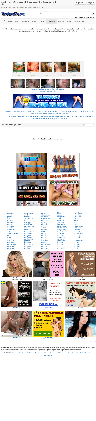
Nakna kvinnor (25, 116)
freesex (9, 228)
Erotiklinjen (30, 353)
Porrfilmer (86, 116)
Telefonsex (28, 111)
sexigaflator (78, 215)
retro (26, 228)
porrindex (44, 246)
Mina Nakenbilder (73, 111)
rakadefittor (45, 224)
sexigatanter (61, 230)
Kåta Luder (10, 116)
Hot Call (57, 353)
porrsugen (10, 241)
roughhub (44, 220)
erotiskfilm (28, 224)
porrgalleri (28, 233)
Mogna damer (54, 118)
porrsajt (9, 239)
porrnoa (60, 231)
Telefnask (64, 353)
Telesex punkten (48, 355)
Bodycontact (65, 113)
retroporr (27, 230)
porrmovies (78, 231)
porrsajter (60, 233)
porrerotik (44, 241)
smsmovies (11, 230)
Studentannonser (35, 116)
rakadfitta (44, 230)
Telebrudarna (21, 111)
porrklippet (77, 248)
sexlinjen (60, 222)
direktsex (10, 220)
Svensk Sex (78, 116)
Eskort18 (58, 113)
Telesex (35, 111)
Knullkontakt (51, 116)
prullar (43, 213)
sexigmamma (62, 228)
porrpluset (61, 241)
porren (43, 243)
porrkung (77, 244)
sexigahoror (78, 213)
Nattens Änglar (79, 353)
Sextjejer (39, 113)
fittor (8, 218)
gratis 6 (9, 217)
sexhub (76, 222)
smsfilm (27, 215)
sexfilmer (77, 230)
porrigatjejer (28, 244)
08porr (59, 213)
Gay (81, 17)
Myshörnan (45, 353)
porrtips (43, 226)
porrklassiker (78, 233)
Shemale (89, 17)
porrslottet (44, 248)
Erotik (57, 116)
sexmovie (60, 220)
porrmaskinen (79, 241)
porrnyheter (61, 248)
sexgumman (78, 226)
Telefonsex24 (55, 111)
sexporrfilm (61, 237)
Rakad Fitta (70, 116)
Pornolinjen (22, 353)
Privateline (88, 353)
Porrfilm (43, 231)
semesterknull (29, 226)
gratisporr (10, 213)
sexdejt (9, 237)
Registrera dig (80, 3)
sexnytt (59, 218)
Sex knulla (61, 224)
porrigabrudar (12, 244)
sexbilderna (28, 213)
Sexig (76, 220)
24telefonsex (29, 218)
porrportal (60, 239)
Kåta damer (63, 118)
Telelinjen (13, 111)
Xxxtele (52, 353)
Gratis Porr (63, 116)
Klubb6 (52, 113)
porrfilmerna (28, 237)
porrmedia (77, 237)
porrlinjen (77, 243)
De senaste (89, 125)
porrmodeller (11, 226)
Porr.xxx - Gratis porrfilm (48, 91)
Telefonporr (64, 111)
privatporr (44, 217)
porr (75, 239)
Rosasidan (46, 113)
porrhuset (10, 246)
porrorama (61, 246)
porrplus (60, 243)
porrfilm (9, 215)
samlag (43, 222)
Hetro (75, 17)
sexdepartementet (13, 233)
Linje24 (7, 111)
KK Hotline (37, 353)
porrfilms (27, 235)
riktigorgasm (45, 218)
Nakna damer (45, 118)
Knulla (91, 116)
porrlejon (10, 222)
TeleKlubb (71, 353)
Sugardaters (37, 118)
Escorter (44, 116)
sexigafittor (61, 217)
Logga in (91, 3)
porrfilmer (27, 241)
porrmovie (77, 235)
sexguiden (77, 228)
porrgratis (27, 231)
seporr (59, 215)
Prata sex (41, 111)
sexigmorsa (61, 226)
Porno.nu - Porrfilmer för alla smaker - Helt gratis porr (48, 89)
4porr (26, 220)
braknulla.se (13, 353)
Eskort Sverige (84, 111)
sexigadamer (78, 217)
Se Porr (76, 218)
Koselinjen (47, 111)
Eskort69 (17, 116)
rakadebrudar (46, 215)
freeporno (27, 217)
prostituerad (28, 222)
